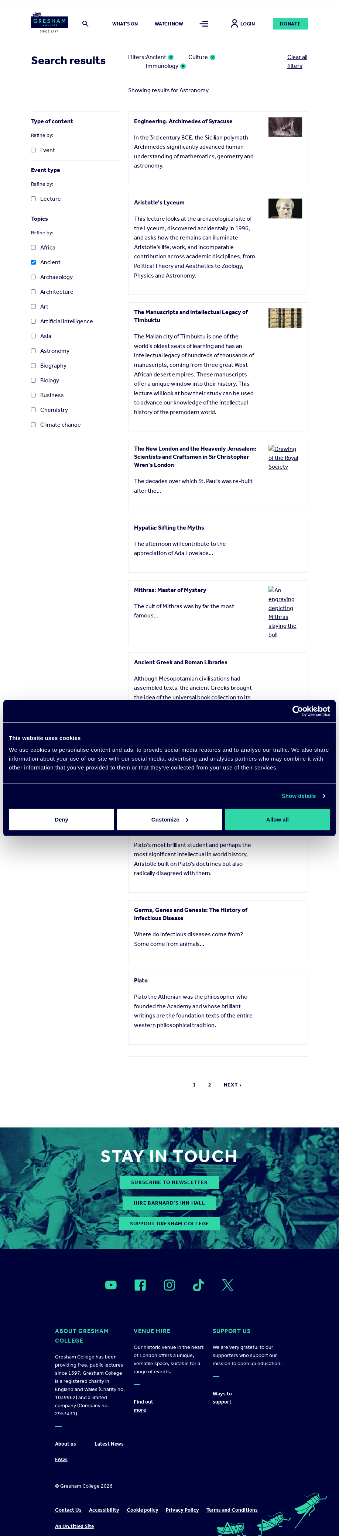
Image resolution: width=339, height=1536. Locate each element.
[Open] (111, 1275)
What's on (125, 24)
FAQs (61, 1450)
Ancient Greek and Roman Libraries (180, 652)
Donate (290, 24)
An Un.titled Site (74, 1516)
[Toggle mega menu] (204, 24)
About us (65, 1434)
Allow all (277, 819)
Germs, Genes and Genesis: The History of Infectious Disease (190, 904)
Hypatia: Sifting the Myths (169, 527)
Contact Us (68, 1500)
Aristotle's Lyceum (159, 202)
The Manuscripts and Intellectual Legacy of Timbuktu (191, 316)
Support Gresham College (169, 1213)
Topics (39, 218)
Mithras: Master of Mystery (170, 589)
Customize (169, 819)
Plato (141, 970)
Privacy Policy (182, 1500)
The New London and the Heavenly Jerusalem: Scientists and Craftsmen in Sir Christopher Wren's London (195, 456)
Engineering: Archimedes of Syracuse (183, 121)
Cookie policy (142, 1500)
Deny (61, 819)
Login (243, 23)
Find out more (143, 1396)
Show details (299, 796)
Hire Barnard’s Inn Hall (169, 1193)
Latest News (109, 1434)
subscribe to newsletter (169, 1172)
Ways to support (222, 1388)
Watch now (169, 24)
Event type (45, 169)
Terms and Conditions (232, 1500)
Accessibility (104, 1500)
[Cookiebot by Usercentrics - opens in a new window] (298, 711)
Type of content (52, 121)
